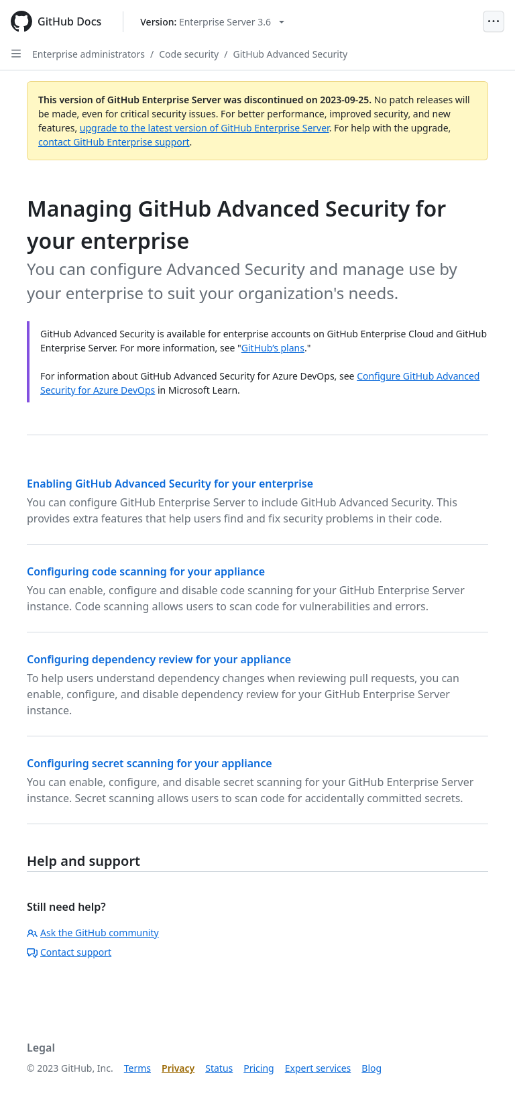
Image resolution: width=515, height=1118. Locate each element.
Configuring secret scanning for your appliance (149, 763)
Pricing (258, 1068)
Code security (189, 54)
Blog (371, 1068)
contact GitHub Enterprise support (114, 141)
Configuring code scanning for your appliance (146, 571)
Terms (137, 1068)
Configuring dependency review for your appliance (159, 659)
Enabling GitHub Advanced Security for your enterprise (170, 483)
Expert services (318, 1068)
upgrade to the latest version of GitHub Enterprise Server (204, 127)
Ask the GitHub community (93, 932)
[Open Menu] (493, 21)
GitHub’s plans (272, 347)
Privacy (178, 1068)
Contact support (69, 952)
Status (219, 1068)
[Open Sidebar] (16, 53)
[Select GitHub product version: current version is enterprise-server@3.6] (212, 21)
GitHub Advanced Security (290, 54)
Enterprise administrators (88, 54)
